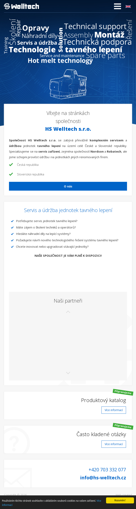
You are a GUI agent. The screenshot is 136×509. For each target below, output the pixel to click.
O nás (68, 186)
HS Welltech (21, 6)
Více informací (114, 410)
